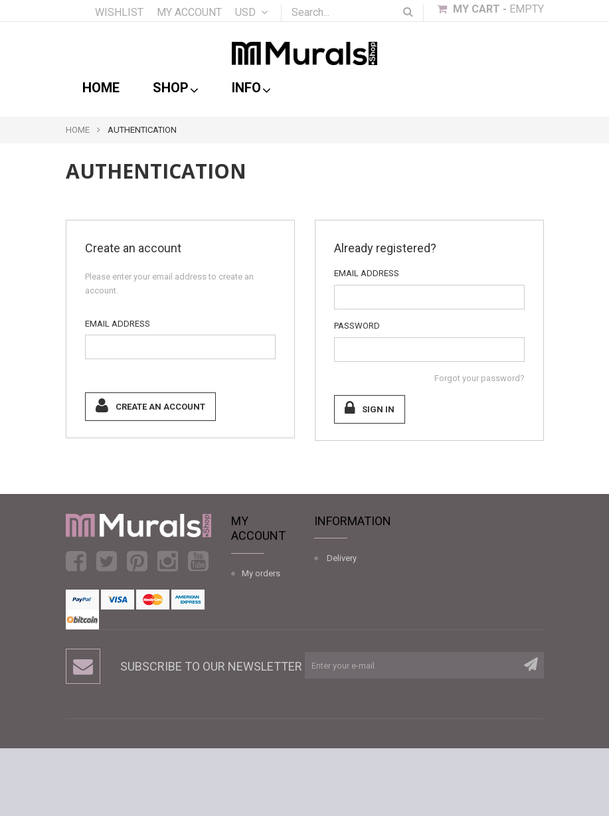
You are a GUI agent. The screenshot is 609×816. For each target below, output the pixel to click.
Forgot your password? (479, 378)
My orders (261, 573)
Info (251, 88)
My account (189, 12)
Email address (117, 324)
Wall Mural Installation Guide (340, 620)
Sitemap (343, 682)
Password (357, 326)
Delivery (342, 558)
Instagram (167, 561)
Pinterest (137, 561)
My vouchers (266, 684)
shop (176, 88)
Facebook (76, 561)
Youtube (198, 561)
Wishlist (119, 12)
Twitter (106, 561)
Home (101, 88)
